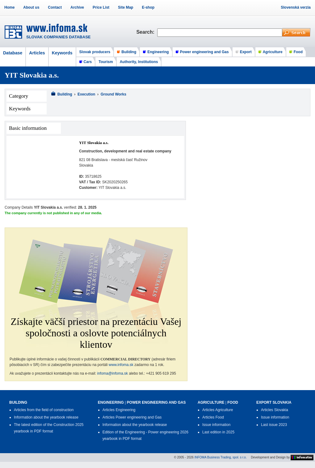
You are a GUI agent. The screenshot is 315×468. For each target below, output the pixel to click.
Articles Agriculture (217, 410)
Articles (37, 52)
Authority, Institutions (139, 62)
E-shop (148, 7)
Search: (146, 32)
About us (31, 7)
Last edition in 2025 (218, 432)
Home (9, 7)
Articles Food (213, 417)
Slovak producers (95, 52)
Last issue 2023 (274, 425)
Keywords (62, 52)
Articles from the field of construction (44, 410)
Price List (101, 7)
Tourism (106, 62)
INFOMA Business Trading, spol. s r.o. (221, 457)
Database (12, 52)
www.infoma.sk (121, 365)
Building (128, 52)
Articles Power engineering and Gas (132, 417)
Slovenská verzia (296, 7)
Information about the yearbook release (46, 417)
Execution (86, 94)
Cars (88, 62)
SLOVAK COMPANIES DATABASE (58, 37)
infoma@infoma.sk (112, 373)
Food (298, 52)
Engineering (158, 52)
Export (246, 52)
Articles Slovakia (274, 410)
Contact (55, 7)
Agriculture (273, 52)
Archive (77, 7)
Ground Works (113, 94)
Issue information (216, 425)
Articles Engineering (119, 410)
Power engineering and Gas (204, 52)
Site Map (125, 7)
